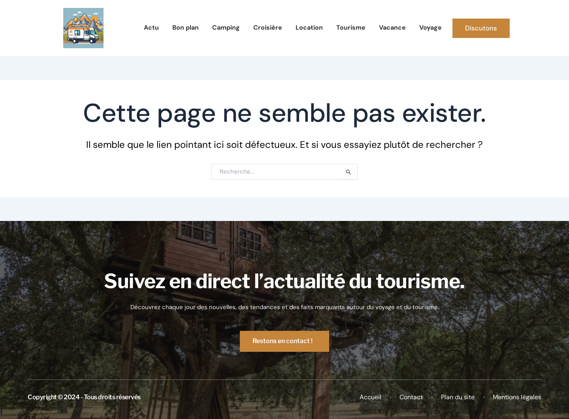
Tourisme (351, 27)
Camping (226, 27)
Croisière (267, 27)
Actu (151, 27)
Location (309, 27)
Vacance (392, 27)
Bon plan (185, 27)
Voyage (430, 27)
